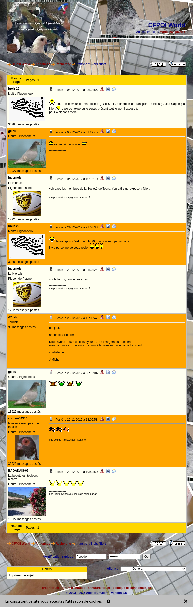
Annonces (42, 64)
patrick (180, 32)
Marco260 (167, 32)
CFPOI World (21, 64)
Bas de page (16, 80)
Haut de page (16, 527)
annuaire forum (99, 588)
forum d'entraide (73, 588)
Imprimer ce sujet (21, 575)
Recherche (63, 64)
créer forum (50, 588)
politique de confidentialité (132, 588)
